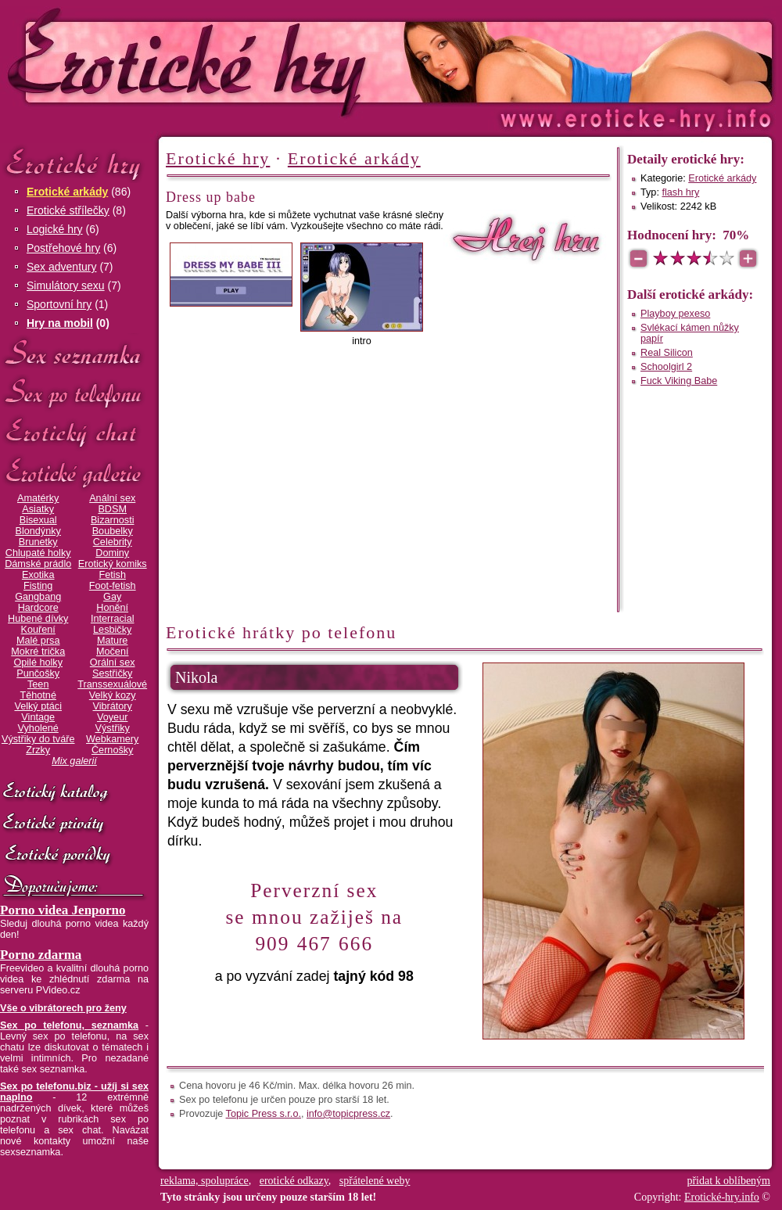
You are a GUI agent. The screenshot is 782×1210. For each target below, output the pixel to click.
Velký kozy (112, 695)
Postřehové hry (63, 248)
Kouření (38, 629)
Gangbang (38, 596)
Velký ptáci (38, 706)
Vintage (38, 717)
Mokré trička (38, 651)
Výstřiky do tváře (38, 739)
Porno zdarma (40, 954)
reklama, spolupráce (204, 1181)
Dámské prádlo (38, 563)
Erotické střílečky (68, 210)
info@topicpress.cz (348, 1113)
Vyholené (38, 728)
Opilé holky (38, 662)
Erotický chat (74, 433)
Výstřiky (112, 728)
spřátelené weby (375, 1181)
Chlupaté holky (38, 553)
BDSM (112, 509)
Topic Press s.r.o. (263, 1113)
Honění (112, 607)
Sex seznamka (74, 353)
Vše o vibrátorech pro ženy (63, 1008)
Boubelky (112, 531)
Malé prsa (38, 640)
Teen (37, 684)
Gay (112, 596)
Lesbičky (112, 629)
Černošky (112, 750)
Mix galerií (74, 761)
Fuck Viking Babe (678, 380)
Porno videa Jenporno (63, 910)
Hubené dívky (38, 618)
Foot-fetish (112, 585)
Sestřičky (112, 673)
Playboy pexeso (675, 313)
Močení (112, 651)
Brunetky (38, 542)
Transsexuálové (112, 684)
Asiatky (38, 509)
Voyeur (112, 717)
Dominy (112, 553)
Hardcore (38, 607)
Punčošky (37, 673)
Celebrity (112, 542)
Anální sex (112, 498)
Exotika (38, 574)
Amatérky (38, 498)
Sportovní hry (59, 304)
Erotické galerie (74, 473)
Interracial (113, 618)
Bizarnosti (113, 520)
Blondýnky (38, 531)
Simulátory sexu (66, 285)
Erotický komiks (112, 563)
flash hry (680, 192)
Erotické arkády (67, 191)
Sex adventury (62, 266)
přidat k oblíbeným (728, 1181)
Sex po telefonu (74, 393)
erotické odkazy (294, 1181)
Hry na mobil (60, 323)
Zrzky (38, 750)
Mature (112, 640)
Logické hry (55, 229)
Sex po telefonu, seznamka (69, 1025)
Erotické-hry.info (263, 61)
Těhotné (38, 695)
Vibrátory (112, 706)
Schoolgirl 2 (666, 366)
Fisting (37, 585)
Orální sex (112, 662)
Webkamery (112, 739)
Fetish (112, 574)
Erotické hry (74, 163)
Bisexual (38, 520)
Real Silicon (666, 352)
